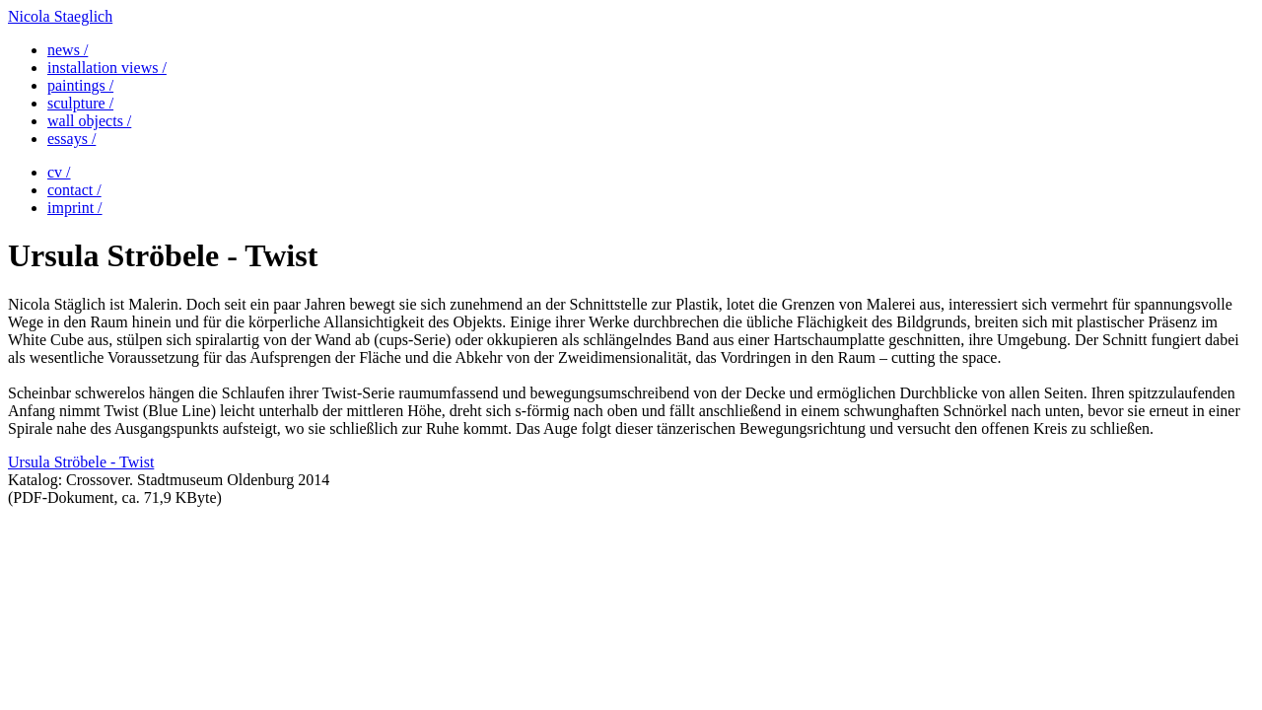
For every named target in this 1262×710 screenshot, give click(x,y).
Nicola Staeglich (60, 16)
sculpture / (80, 103)
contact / (74, 189)
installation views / (107, 67)
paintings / (80, 85)
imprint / (75, 207)
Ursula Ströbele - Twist (81, 462)
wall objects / (89, 120)
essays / (71, 138)
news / (67, 49)
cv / (59, 172)
